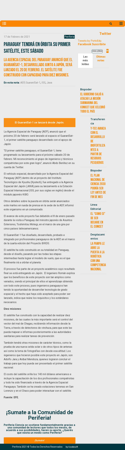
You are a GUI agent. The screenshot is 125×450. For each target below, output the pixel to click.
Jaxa (49, 82)
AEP (22, 82)
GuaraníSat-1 (33, 82)
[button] (39, 440)
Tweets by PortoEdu (89, 40)
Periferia (69, 36)
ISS (44, 82)
